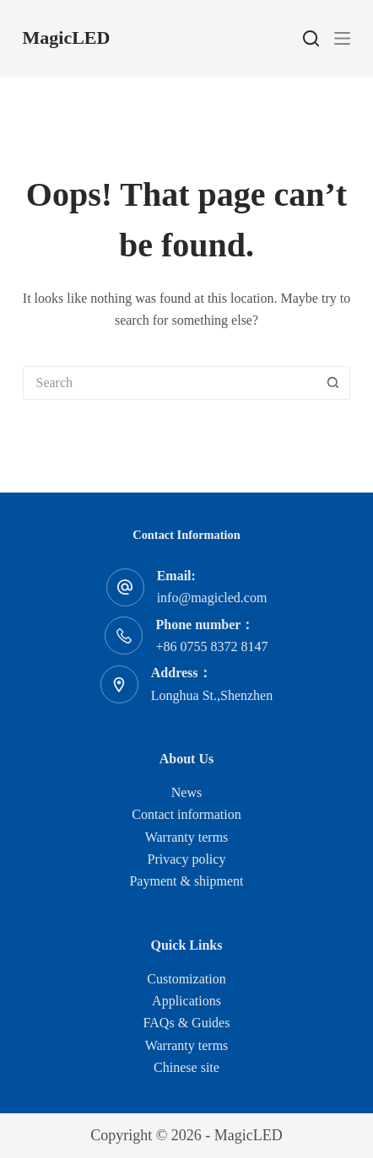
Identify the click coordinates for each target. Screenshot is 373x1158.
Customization (186, 979)
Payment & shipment (186, 881)
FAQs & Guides (186, 1022)
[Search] (311, 38)
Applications (186, 1001)
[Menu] (342, 38)
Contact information (186, 814)
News (186, 792)
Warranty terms (187, 837)
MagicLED (67, 37)
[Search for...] (170, 383)
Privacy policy (187, 859)
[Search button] (333, 383)
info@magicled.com (212, 597)
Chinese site (186, 1067)
